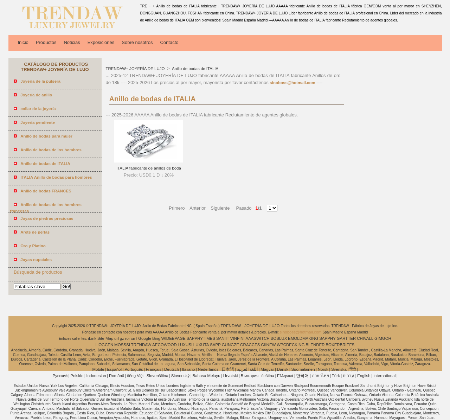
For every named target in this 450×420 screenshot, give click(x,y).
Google (144, 338)
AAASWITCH (257, 338)
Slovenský (180, 376)
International (384, 376)
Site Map (105, 338)
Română (116, 376)
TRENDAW (141, 345)
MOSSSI (122, 345)
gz (122, 338)
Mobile (98, 369)
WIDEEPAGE (173, 338)
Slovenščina (157, 376)
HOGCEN (104, 345)
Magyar (267, 369)
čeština (268, 376)
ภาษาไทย (320, 376)
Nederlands (208, 369)
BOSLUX (279, 338)
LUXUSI (185, 345)
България (250, 376)
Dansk (283, 369)
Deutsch (171, 369)
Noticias (72, 42)
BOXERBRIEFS (340, 345)
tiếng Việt (135, 376)
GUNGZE (230, 345)
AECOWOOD (164, 345)
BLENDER (315, 345)
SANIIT (222, 338)
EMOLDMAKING (303, 338)
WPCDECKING (290, 345)
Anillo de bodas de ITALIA (194, 68)
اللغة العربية (247, 369)
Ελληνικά (285, 376)
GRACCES (250, 345)
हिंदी (352, 369)
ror (127, 338)
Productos (46, 42)
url (116, 338)
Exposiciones (101, 42)
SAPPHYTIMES (200, 338)
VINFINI (237, 338)
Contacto (169, 42)
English (364, 376)
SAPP (215, 345)
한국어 (302, 376)
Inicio (23, 42)
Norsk (323, 369)
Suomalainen (303, 369)
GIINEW (268, 345)
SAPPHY (327, 338)
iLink (92, 338)
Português (133, 369)
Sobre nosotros (137, 42)
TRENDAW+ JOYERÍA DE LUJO (136, 68)
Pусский (60, 376)
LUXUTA (201, 345)
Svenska (339, 369)
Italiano (188, 369)
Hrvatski (230, 376)
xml (134, 338)
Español (114, 369)
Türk (336, 376)
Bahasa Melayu (206, 376)
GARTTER (346, 338)
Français (153, 369)
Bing (156, 338)
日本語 (227, 369)
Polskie (76, 376)
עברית (348, 376)
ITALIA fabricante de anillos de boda (148, 168)
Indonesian (96, 376)
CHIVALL (365, 338)
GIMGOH (382, 338)
